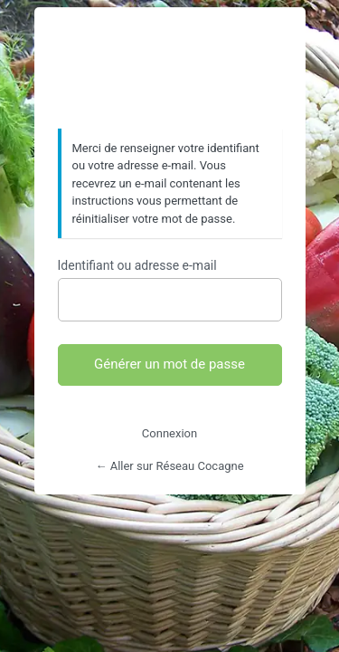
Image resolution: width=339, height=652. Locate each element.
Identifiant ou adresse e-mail (137, 265)
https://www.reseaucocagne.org (170, 69)
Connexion (169, 433)
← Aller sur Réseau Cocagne (169, 466)
